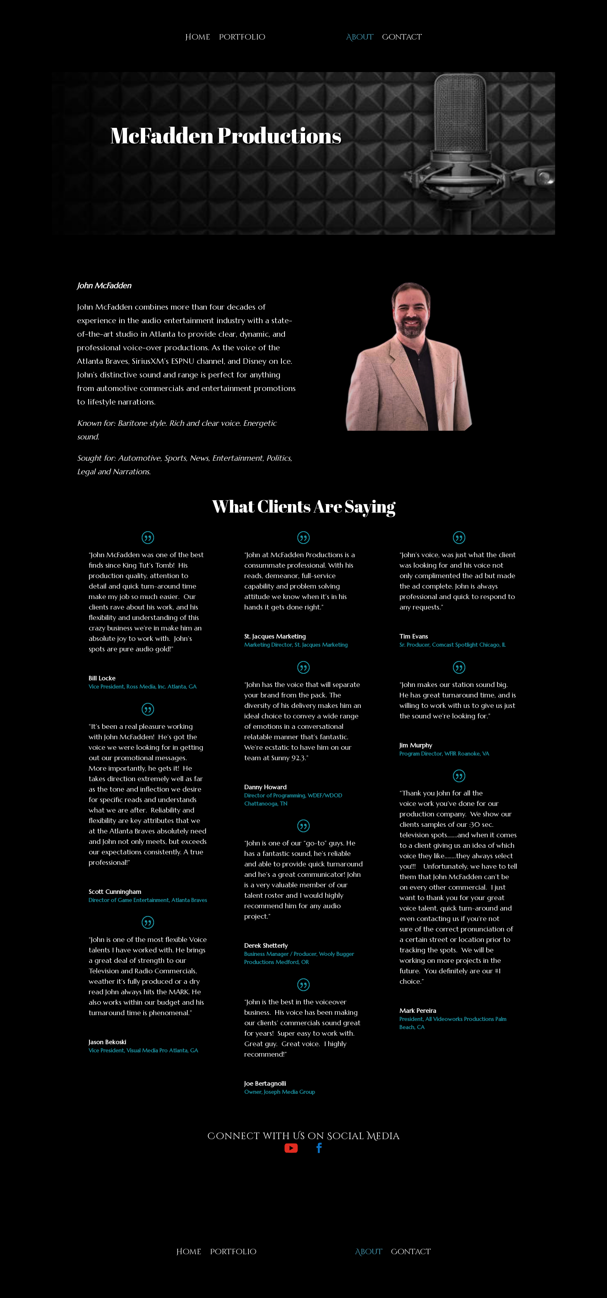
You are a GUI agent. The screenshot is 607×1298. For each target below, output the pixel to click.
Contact (402, 37)
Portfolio (242, 37)
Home (197, 37)
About (360, 37)
